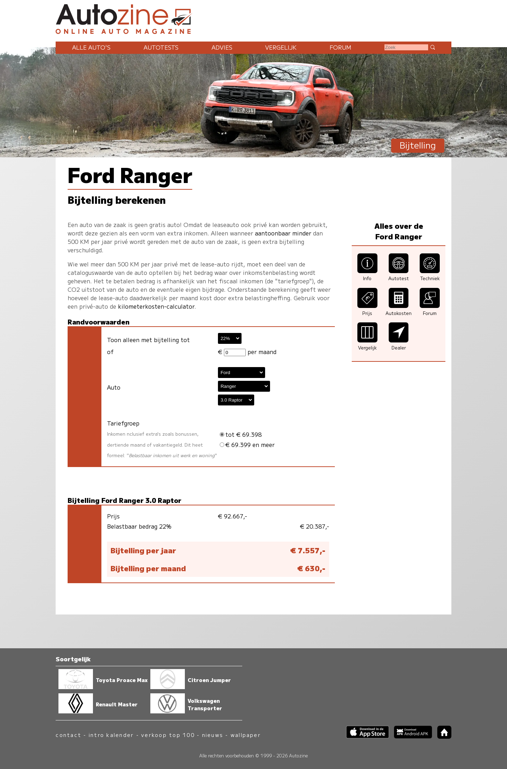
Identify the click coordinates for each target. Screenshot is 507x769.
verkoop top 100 (168, 734)
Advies (222, 47)
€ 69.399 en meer (247, 444)
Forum (340, 47)
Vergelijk (280, 47)
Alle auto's (91, 47)
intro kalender (111, 734)
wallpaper (246, 734)
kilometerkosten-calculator (156, 306)
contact (68, 734)
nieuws (212, 734)
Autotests (161, 47)
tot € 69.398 (241, 434)
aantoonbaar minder (283, 233)
